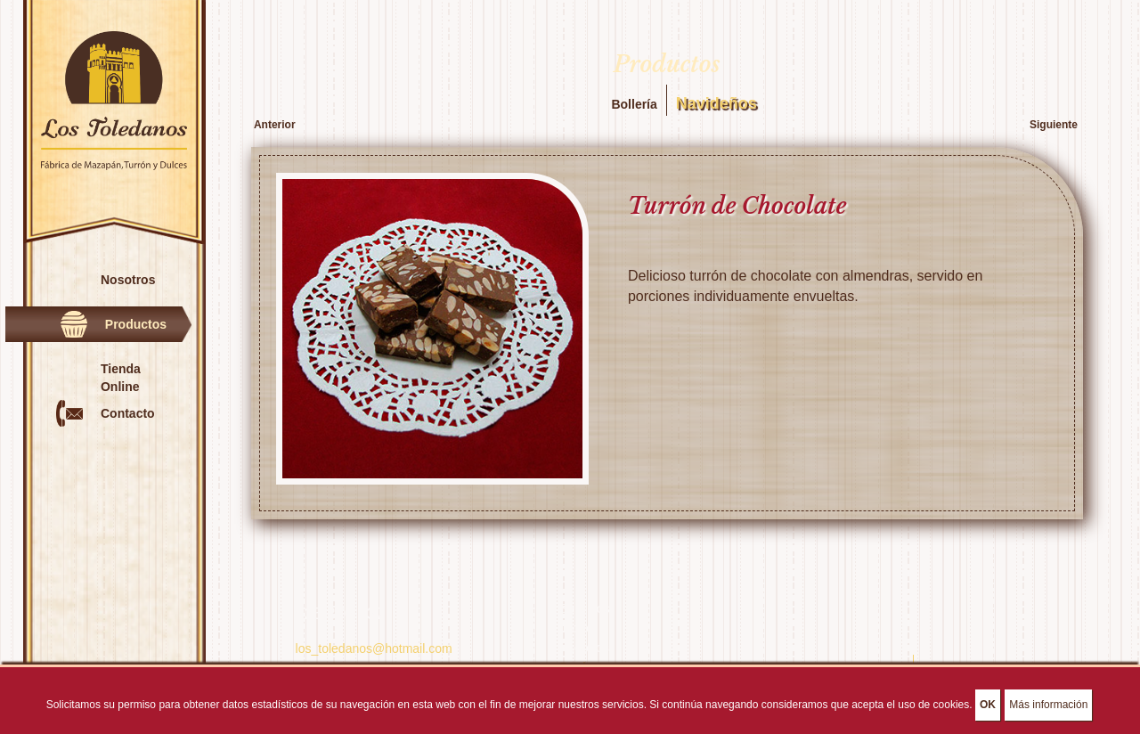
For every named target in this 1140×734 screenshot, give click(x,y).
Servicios (584, 608)
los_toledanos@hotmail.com (374, 648)
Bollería (633, 104)
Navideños (716, 103)
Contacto (128, 413)
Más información (1048, 708)
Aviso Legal (952, 664)
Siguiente (1054, 124)
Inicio (574, 628)
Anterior (275, 124)
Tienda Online (121, 378)
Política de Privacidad (853, 664)
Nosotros (128, 280)
